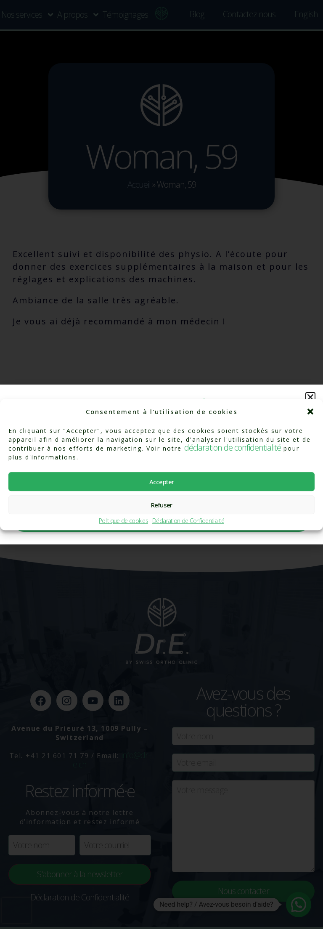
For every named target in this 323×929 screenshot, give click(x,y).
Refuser (161, 505)
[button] (310, 411)
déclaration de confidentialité (232, 447)
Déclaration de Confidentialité (188, 521)
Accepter (161, 482)
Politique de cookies (123, 521)
